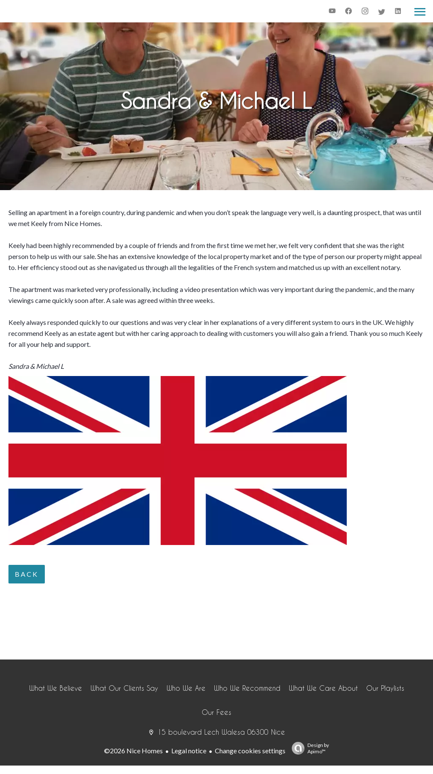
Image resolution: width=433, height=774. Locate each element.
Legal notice (188, 751)
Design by (308, 748)
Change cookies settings (250, 751)
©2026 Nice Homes (133, 751)
